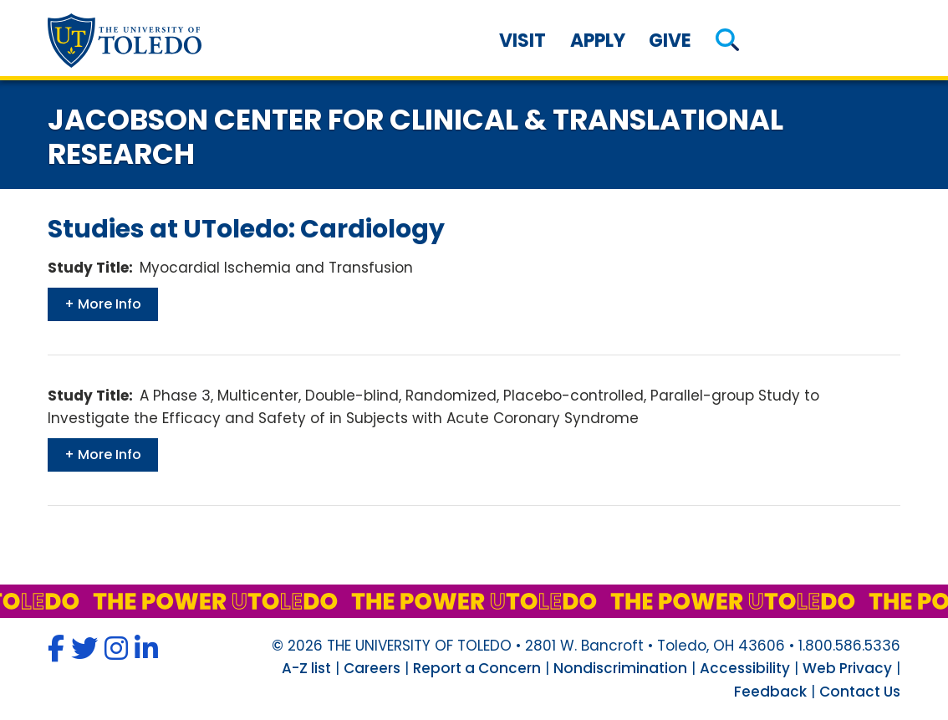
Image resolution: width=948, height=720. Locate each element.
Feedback (770, 692)
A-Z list (306, 668)
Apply (597, 41)
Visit (522, 41)
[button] (727, 41)
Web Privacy (847, 668)
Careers (372, 668)
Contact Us (859, 692)
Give (670, 41)
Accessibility (745, 668)
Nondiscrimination (620, 668)
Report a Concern (477, 668)
